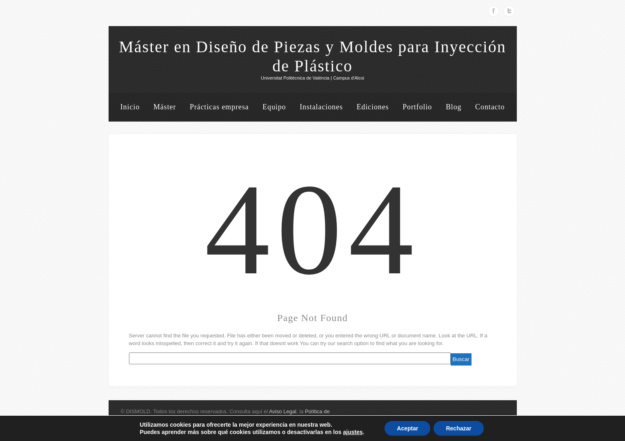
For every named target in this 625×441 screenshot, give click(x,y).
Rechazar (458, 428)
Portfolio (417, 107)
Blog (454, 107)
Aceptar (407, 428)
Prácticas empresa (219, 107)
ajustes (353, 432)
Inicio (130, 107)
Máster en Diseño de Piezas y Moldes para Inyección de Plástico (312, 56)
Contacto (490, 107)
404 (312, 229)
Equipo (274, 107)
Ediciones (372, 107)
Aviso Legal (282, 411)
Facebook (493, 11)
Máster (164, 107)
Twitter (509, 11)
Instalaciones (321, 107)
